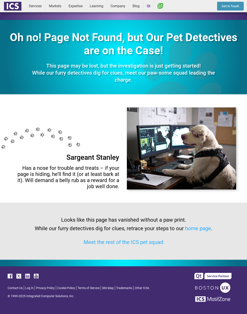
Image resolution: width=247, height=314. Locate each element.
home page (198, 228)
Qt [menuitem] (148, 6)
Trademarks (124, 288)
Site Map (108, 288)
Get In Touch (230, 6)
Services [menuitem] (35, 6)
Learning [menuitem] (96, 6)
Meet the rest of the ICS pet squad (123, 242)
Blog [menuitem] (136, 6)
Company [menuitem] (118, 6)
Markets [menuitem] (55, 6)
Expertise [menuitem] (76, 6)
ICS (12, 6)
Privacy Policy (45, 288)
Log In (29, 288)
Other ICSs (142, 288)
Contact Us (15, 288)
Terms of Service (89, 288)
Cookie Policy (66, 288)
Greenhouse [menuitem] (160, 6)
